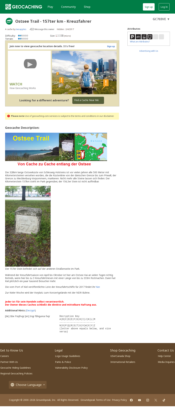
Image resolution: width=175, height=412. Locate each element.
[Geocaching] (23, 6)
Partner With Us (9, 362)
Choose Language (27, 385)
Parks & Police (63, 362)
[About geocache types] (9, 21)
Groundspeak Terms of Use (96, 399)
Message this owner (44, 29)
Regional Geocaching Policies (16, 373)
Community (68, 7)
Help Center (164, 356)
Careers (4, 356)
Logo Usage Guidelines (67, 356)
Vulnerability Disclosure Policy (71, 367)
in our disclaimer (105, 116)
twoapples (21, 29)
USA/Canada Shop (120, 356)
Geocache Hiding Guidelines (15, 367)
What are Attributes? (140, 41)
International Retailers (122, 362)
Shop (87, 7)
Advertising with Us (148, 50)
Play (50, 7)
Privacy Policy (119, 399)
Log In (164, 6)
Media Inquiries (166, 362)
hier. (98, 286)
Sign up (149, 6)
